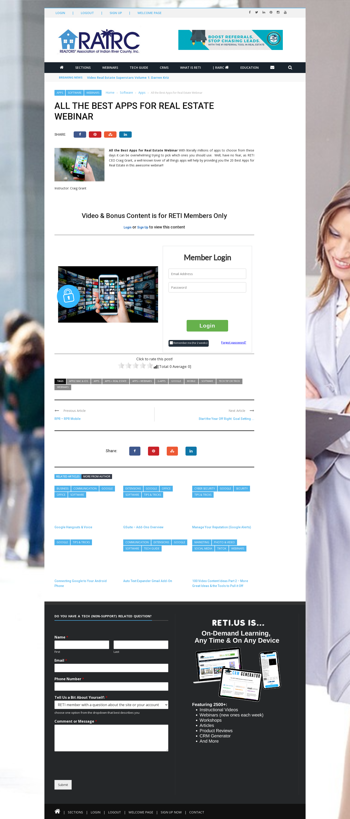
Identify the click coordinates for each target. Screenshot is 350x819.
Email (60, 660)
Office (61, 495)
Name (61, 637)
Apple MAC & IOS (78, 381)
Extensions (133, 488)
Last (116, 652)
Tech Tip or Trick (229, 381)
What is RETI (190, 67)
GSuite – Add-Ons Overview (143, 527)
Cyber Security (204, 488)
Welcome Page (150, 13)
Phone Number (69, 679)
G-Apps (161, 381)
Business (63, 488)
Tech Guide (139, 67)
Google (176, 381)
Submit (63, 785)
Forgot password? (233, 342)
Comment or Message (75, 721)
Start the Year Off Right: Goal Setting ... (226, 419)
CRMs (164, 67)
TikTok (221, 548)
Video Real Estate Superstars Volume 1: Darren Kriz (128, 78)
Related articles (68, 476)
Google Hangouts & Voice (73, 527)
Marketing (201, 542)
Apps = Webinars (142, 381)
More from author (96, 476)
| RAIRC (220, 67)
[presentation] (208, 306)
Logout (87, 13)
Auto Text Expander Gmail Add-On (147, 581)
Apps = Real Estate (116, 381)
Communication (85, 488)
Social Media (203, 548)
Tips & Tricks (152, 495)
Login (60, 13)
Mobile (191, 381)
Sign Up (116, 13)
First (57, 652)
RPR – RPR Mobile (67, 419)
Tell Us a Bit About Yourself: (81, 697)
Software (74, 93)
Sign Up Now (171, 812)
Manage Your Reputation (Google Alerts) (221, 527)
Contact (197, 812)
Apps (60, 93)
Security (242, 488)
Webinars (110, 67)
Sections (83, 67)
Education (249, 67)
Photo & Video (224, 542)
